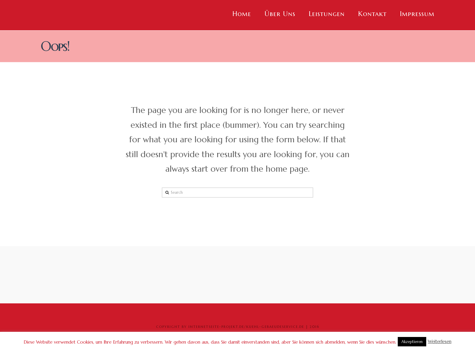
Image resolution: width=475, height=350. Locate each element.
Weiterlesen (439, 341)
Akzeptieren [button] (412, 341)
